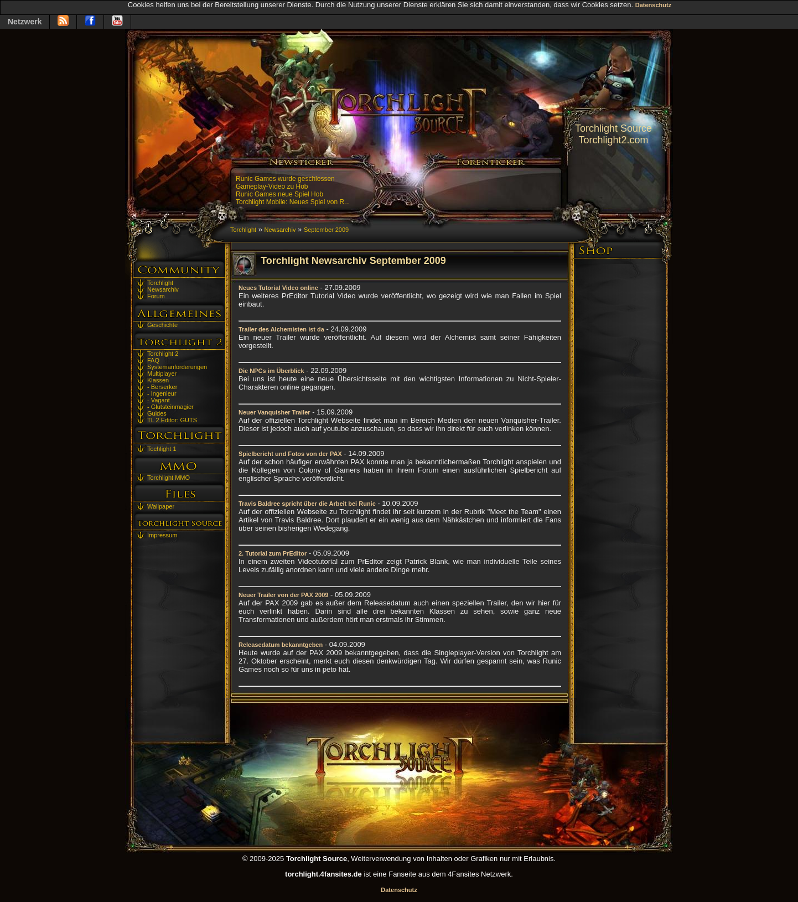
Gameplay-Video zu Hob (272, 186)
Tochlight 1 (162, 448)
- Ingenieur (162, 393)
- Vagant (158, 400)
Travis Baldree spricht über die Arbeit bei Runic (307, 503)
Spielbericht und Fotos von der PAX (290, 453)
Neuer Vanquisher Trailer (274, 412)
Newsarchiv (163, 289)
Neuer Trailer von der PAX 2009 (283, 595)
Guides (157, 413)
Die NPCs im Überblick (271, 370)
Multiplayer (162, 373)
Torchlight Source (613, 128)
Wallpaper (160, 506)
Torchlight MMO (168, 477)
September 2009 (326, 229)
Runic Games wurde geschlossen (285, 179)
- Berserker (162, 386)
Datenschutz (653, 5)
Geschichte (162, 325)
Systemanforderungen (177, 367)
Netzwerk (25, 21)
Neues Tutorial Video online (278, 287)
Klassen (158, 380)
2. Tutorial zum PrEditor (273, 553)
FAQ (153, 360)
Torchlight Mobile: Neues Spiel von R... (293, 202)
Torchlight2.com (613, 140)
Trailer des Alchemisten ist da (281, 329)
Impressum (162, 535)
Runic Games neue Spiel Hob (279, 194)
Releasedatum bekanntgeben (281, 644)
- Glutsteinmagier (170, 406)
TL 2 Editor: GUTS (172, 420)
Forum (156, 296)
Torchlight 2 (162, 353)
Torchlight (160, 282)
